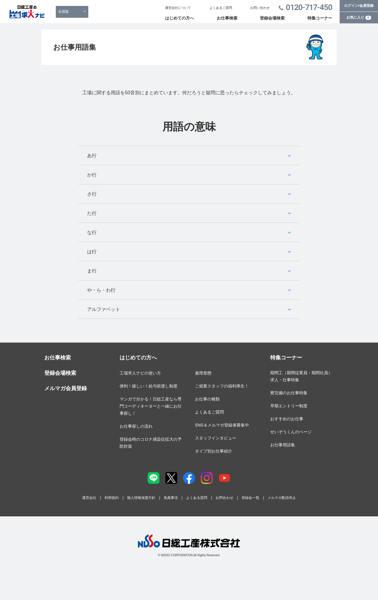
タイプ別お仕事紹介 (213, 451)
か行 (92, 174)
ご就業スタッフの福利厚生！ (222, 386)
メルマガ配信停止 (282, 498)
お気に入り (358, 17)
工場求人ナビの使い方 (140, 373)
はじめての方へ (179, 18)
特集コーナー (319, 18)
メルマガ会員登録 (65, 388)
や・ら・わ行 (101, 290)
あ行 (92, 155)
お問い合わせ (260, 7)
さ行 (92, 194)
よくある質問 (196, 498)
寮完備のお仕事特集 (288, 392)
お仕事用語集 (282, 444)
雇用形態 (203, 373)
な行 (92, 232)
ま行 (92, 270)
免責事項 (171, 498)
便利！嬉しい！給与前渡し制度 (148, 386)
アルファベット (103, 309)
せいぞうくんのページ (291, 431)
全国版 (63, 11)
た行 (92, 213)
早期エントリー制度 (288, 405)
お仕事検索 (227, 18)
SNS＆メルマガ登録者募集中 (222, 425)
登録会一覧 (250, 498)
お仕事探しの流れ (136, 426)
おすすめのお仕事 (286, 418)
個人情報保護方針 (141, 498)
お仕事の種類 (207, 399)
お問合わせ (224, 498)
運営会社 (89, 498)
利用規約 (112, 498)
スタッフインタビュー (215, 438)
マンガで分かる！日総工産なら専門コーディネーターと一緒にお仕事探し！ (151, 406)
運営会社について (178, 7)
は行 (92, 251)
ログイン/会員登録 (358, 6)
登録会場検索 (272, 18)
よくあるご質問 (220, 7)
